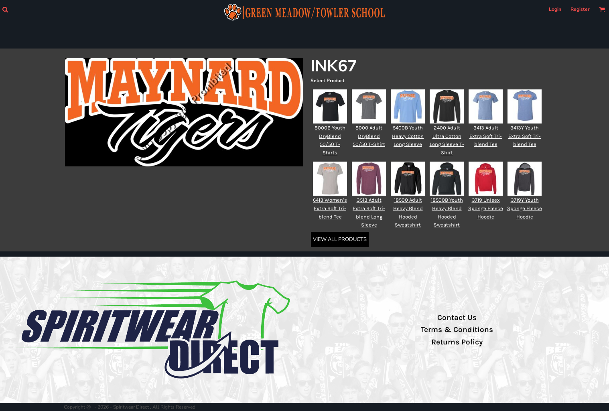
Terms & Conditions (457, 329)
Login (555, 9)
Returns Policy (457, 342)
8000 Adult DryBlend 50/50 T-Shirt (369, 136)
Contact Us (457, 317)
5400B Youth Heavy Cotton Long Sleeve (408, 136)
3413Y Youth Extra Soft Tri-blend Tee (524, 136)
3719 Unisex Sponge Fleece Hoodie (485, 208)
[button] (5, 9)
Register (580, 9)
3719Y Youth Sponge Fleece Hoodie (524, 208)
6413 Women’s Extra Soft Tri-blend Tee (330, 208)
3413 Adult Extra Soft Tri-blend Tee (485, 136)
